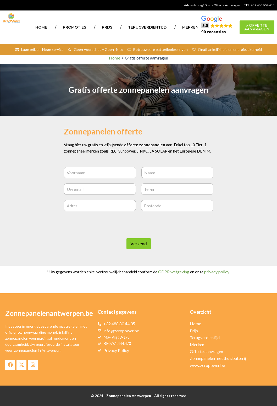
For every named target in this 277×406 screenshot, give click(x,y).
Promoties (74, 27)
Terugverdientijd (147, 27)
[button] (217, 25)
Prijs (107, 27)
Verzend (138, 252)
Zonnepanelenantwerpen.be (49, 313)
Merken (190, 27)
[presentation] (103, 243)
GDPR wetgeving (177, 280)
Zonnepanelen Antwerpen (128, 395)
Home (41, 27)
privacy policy (220, 280)
